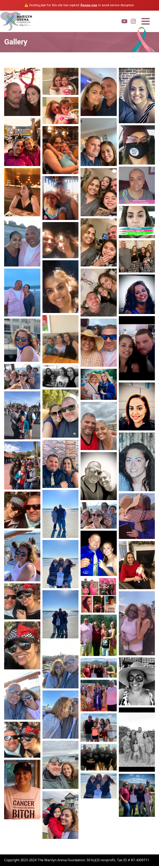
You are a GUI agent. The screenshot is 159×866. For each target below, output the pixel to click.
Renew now (89, 5)
